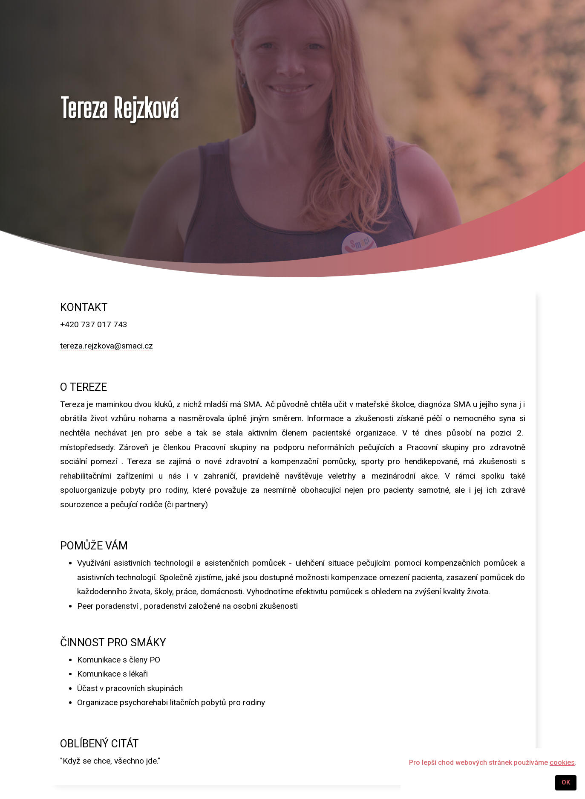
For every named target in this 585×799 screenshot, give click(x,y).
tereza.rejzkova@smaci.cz (106, 346)
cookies (562, 762)
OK (566, 782)
